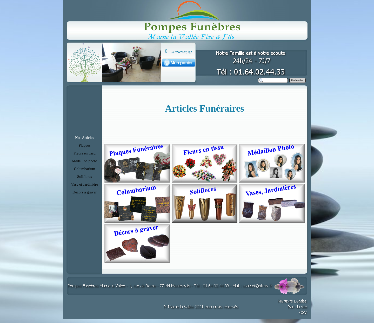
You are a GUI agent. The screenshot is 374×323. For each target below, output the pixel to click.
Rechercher (297, 80)
